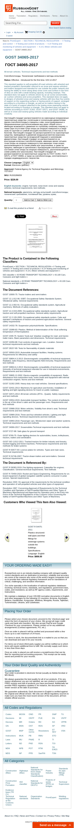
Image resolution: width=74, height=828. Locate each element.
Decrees (9, 722)
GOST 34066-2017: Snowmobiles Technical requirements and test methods (36, 427)
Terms (54, 16)
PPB (31, 753)
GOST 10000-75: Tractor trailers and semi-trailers (24, 294)
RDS (40, 726)
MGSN (22, 714)
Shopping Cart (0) (35, 32)
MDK (8, 748)
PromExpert (15, 41)
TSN (54, 753)
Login (8, 32)
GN (7, 726)
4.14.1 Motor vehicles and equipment (42, 271)
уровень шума (49, 194)
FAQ (16, 816)
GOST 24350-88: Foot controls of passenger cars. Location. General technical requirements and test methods (33, 343)
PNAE (31, 740)
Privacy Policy (54, 816)
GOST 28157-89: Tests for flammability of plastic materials (28, 348)
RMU (40, 736)
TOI (53, 743)
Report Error (46, 208)
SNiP (54, 714)
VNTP (63, 718)
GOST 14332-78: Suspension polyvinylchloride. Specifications (30, 326)
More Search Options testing (60, 28)
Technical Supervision (64, 783)
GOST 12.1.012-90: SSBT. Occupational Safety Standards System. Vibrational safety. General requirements (32, 300)
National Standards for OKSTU (37, 783)
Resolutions (43, 731)
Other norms (31, 731)
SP (53, 726)
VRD (63, 726)
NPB (21, 748)
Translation (21, 16)
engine (25, 186)
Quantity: (8, 200)
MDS (8, 753)
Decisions (10, 718)
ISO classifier (9, 275)
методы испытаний (42, 192)
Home (11, 16)
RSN (40, 743)
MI (20, 718)
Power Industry (49, 772)
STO (54, 736)
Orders (32, 722)
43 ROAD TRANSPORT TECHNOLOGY (34, 275)
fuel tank (33, 186)
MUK (21, 736)
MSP (21, 731)
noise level (42, 186)
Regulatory (33, 16)
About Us (64, 16)
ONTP (31, 718)
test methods (39, 188)
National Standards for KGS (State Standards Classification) (37, 771)
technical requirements (22, 188)
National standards (11, 281)
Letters (9, 743)
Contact (12, 18)
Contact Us (41, 816)
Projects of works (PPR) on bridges (50, 783)
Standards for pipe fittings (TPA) (63, 772)
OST (31, 726)
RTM (40, 748)
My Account (18, 32)
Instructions (11, 736)
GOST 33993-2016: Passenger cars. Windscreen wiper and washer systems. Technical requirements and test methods (37, 422)
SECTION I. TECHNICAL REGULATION (41, 41)
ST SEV (54, 731)
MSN (21, 726)
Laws (8, 740)
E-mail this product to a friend (21, 208)
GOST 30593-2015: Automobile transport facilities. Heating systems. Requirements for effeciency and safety (33, 353)
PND (31, 743)
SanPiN (41, 753)
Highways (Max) (23, 772)
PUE (40, 718)
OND (31, 714)
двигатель (27, 192)
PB (30, 736)
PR (39, 714)
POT (31, 748)
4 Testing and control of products (30, 44)
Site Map (65, 816)
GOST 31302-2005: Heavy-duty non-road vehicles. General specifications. (35, 384)
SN (53, 718)
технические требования (15, 194)
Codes (8, 714)
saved (9, 36)
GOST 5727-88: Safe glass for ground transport (24, 431)
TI (53, 740)
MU (20, 740)
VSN (63, 731)
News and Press (27, 816)
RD (39, 722)
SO (53, 722)
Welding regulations (64, 797)
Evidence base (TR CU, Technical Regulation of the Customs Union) (10, 797)
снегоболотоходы (60, 192)
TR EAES (54, 748)
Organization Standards (36, 797)
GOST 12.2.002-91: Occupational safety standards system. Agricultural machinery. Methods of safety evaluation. (34, 306)
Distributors (45, 16)
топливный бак (35, 194)
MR (20, 722)
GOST (8, 731)
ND (20, 743)
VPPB (63, 722)
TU (62, 714)
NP (20, 753)
